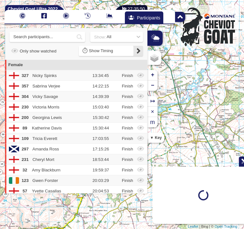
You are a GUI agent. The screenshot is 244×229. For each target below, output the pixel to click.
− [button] (152, 85)
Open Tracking (225, 226)
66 (3, 134)
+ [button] (152, 75)
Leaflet (193, 226)
